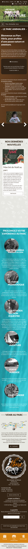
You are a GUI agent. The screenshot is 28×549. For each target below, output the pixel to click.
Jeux (16, 3)
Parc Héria (5, 1)
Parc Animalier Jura (12, 24)
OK (22, 517)
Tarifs (11, 1)
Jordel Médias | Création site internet (17, 546)
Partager (13, 193)
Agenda (25, 1)
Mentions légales (17, 547)
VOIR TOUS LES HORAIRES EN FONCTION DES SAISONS (14, 526)
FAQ (20, 3)
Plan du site (9, 547)
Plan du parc (14, 70)
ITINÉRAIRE (14, 446)
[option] (14, 124)
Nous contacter (14, 495)
